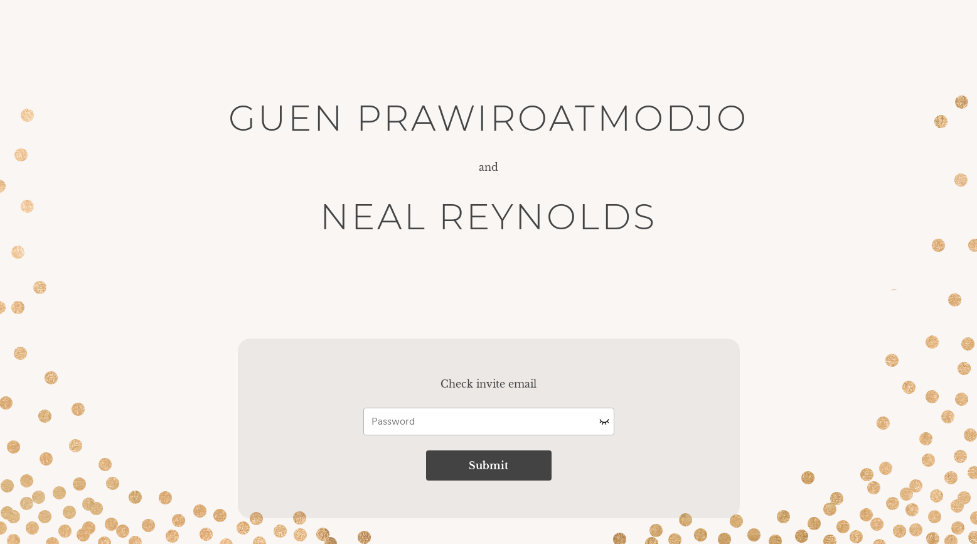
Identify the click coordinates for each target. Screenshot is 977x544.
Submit (488, 465)
